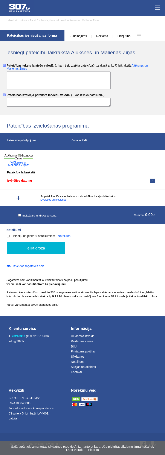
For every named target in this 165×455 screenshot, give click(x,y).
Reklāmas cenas (82, 341)
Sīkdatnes (77, 356)
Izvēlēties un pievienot (53, 199)
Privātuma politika (83, 351)
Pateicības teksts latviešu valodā (77, 67)
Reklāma (102, 36)
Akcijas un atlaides (83, 367)
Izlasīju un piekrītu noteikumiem (31, 236)
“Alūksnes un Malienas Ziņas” (18, 163)
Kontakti (76, 372)
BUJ (73, 346)
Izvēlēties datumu (19, 180)
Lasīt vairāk (74, 449)
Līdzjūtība (124, 36)
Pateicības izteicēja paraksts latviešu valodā (55, 95)
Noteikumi (13, 230)
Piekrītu (93, 449)
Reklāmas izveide (83, 336)
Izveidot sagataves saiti (28, 266)
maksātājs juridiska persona (37, 215)
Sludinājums (78, 36)
